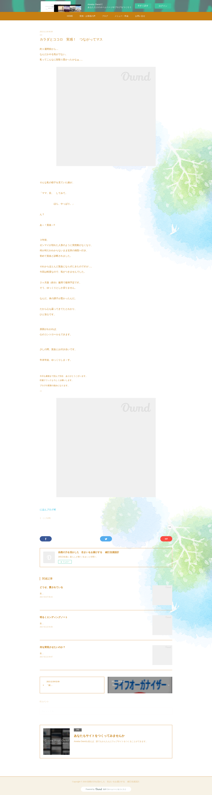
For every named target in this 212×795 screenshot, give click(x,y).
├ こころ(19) (45, 518)
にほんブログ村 (48, 509)
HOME (70, 16)
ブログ (105, 16)
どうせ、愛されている (51, 587)
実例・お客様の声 (87, 16)
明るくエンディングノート (54, 617)
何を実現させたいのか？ (52, 647)
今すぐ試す (143, 5)
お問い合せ (140, 16)
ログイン (163, 6)
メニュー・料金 (122, 16)
